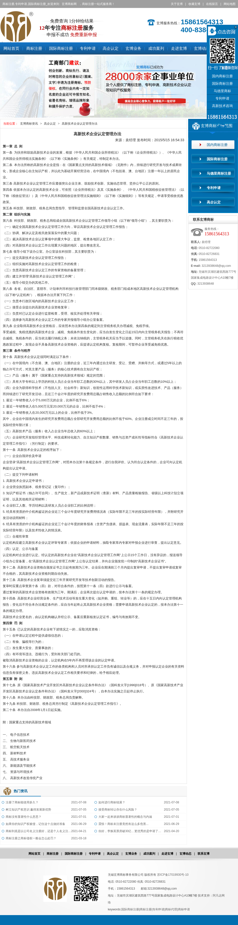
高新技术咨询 (222, 106)
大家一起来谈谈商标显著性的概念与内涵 (125, 816)
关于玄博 (177, 4)
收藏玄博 (194, 4)
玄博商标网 (69, 4)
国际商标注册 (74, 853)
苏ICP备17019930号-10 (173, 874)
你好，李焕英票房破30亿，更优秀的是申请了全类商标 (131, 831)
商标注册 (53, 853)
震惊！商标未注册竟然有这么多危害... (123, 824)
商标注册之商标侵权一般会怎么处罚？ (31, 838)
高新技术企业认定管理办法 (79, 123)
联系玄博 (203, 853)
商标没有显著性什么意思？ (23, 816)
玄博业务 (131, 853)
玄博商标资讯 (29, 123)
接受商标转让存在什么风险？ (117, 809)
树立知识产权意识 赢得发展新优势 (28, 809)
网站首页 (34, 853)
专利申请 (95, 853)
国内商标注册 (222, 76)
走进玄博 (167, 853)
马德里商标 (222, 91)
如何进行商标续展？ (111, 802)
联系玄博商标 (203, 219)
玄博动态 (185, 853)
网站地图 (230, 4)
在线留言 (212, 4)
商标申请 (184, 909)
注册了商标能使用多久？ (22, 802)
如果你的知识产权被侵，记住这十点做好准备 (35, 824)
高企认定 (50, 123)
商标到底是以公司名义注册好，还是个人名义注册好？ (38, 831)
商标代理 (171, 909)
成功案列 (149, 853)
